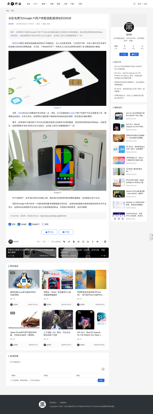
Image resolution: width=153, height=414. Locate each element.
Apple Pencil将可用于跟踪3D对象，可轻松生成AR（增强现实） (23, 334)
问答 (80, 4)
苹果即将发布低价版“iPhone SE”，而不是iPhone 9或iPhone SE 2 (90, 293)
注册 (145, 4)
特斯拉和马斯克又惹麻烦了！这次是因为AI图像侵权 (135, 137)
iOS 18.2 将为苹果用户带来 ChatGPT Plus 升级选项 (135, 115)
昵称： (14, 375)
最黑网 (10, 24)
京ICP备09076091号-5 (84, 406)
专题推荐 (63, 403)
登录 (139, 4)
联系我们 (53, 403)
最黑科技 (16, 43)
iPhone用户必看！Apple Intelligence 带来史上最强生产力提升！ (135, 182)
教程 (43, 4)
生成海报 (56, 241)
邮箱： (46, 375)
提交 (101, 380)
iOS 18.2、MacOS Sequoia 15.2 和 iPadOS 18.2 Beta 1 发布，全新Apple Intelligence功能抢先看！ (90, 334)
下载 (72, 4)
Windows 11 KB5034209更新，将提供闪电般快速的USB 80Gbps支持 (135, 204)
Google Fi (57, 108)
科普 (52, 4)
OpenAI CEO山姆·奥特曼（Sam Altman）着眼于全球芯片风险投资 (135, 193)
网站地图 (111, 406)
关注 (123, 54)
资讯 (35, 4)
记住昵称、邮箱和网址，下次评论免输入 (25, 380)
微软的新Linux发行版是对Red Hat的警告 (23, 293)
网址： (79, 375)
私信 (134, 54)
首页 (28, 4)
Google (72, 113)
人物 (65, 4)
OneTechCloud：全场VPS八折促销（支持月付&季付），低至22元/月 (135, 216)
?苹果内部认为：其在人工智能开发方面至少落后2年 (135, 160)
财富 (58, 4)
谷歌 (20, 113)
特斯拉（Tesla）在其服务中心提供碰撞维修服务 (57, 293)
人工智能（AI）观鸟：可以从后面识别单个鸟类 (57, 333)
